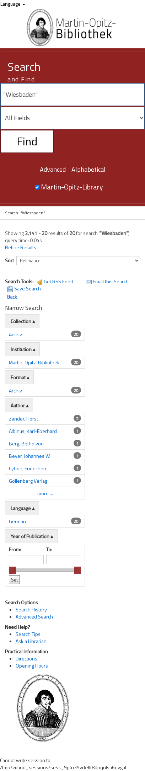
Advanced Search (34, 616)
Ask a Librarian (31, 641)
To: (49, 549)
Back (12, 296)
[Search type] (72, 118)
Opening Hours (32, 665)
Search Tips (28, 634)
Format (18, 377)
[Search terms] (72, 94)
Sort (9, 260)
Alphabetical (88, 169)
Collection (21, 321)
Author (18, 405)
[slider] (12, 570)
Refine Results (20, 247)
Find (27, 141)
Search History (31, 609)
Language (12, 3)
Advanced (53, 169)
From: (15, 549)
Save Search (24, 288)
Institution (21, 349)
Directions (26, 658)
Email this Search (108, 281)
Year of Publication (30, 536)
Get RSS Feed (55, 281)
